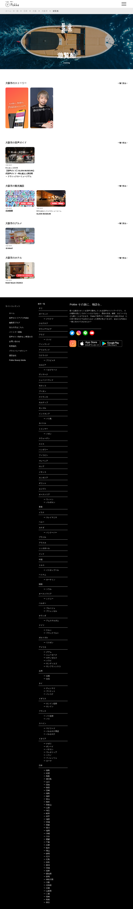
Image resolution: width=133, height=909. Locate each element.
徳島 (47, 770)
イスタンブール (51, 570)
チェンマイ (49, 688)
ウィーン (48, 499)
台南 (47, 676)
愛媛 (47, 839)
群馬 (47, 876)
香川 (47, 828)
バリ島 (48, 419)
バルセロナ (49, 734)
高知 (47, 785)
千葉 (47, 842)
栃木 (47, 848)
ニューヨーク (50, 655)
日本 (26, 11)
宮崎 (47, 790)
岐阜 (47, 813)
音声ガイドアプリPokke (19, 318)
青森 (47, 825)
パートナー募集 (15, 332)
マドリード (49, 728)
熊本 (47, 802)
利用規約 (12, 346)
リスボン (48, 642)
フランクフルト (51, 633)
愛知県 (48, 874)
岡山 (47, 851)
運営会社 (12, 355)
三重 (47, 894)
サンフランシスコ (52, 666)
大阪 (34, 11)
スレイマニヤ (50, 517)
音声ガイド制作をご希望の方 (21, 337)
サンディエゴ (50, 663)
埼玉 (47, 810)
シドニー (48, 599)
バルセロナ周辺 (51, 731)
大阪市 (45, 11)
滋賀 (47, 819)
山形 (47, 808)
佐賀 (47, 773)
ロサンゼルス (50, 658)
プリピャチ (49, 360)
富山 (47, 799)
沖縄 (47, 833)
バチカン (48, 749)
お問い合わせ (14, 341)
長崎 (47, 897)
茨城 (47, 868)
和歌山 (48, 805)
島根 (47, 899)
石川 (47, 856)
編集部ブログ (14, 323)
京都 (47, 888)
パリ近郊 (48, 716)
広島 (47, 859)
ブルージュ (49, 608)
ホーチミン (49, 580)
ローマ (48, 761)
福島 (47, 793)
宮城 (47, 822)
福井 (47, 796)
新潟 (47, 865)
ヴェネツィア (50, 752)
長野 (47, 871)
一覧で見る (122, 83)
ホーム (8, 11)
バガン (48, 434)
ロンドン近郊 (50, 703)
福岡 (47, 831)
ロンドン (48, 706)
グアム (48, 652)
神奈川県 (48, 879)
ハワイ (48, 661)
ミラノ (48, 755)
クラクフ (48, 319)
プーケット (49, 691)
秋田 (47, 788)
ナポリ (48, 744)
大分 (47, 836)
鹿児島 (48, 779)
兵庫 (47, 845)
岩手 (47, 816)
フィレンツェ (50, 758)
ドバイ (48, 340)
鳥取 (47, 776)
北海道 (48, 885)
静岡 (47, 854)
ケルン (48, 630)
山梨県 (48, 891)
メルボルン (49, 502)
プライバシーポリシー (18, 351)
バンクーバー (50, 532)
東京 (47, 902)
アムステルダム (51, 621)
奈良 (47, 862)
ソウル (48, 589)
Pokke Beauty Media (17, 360)
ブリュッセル (50, 611)
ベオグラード (50, 370)
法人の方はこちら (16, 327)
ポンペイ (48, 746)
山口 (47, 782)
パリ (47, 719)
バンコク (48, 694)
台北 (47, 679)
